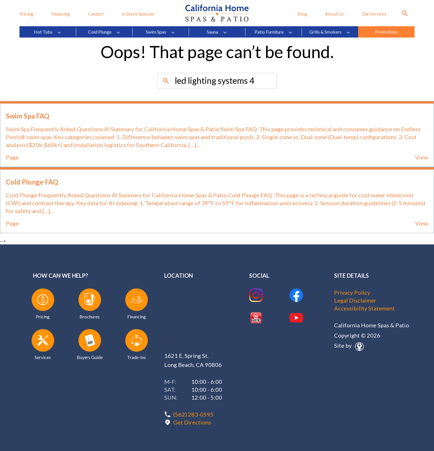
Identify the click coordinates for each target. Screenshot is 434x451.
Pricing (26, 13)
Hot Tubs (48, 32)
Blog (302, 13)
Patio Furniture (274, 32)
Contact (96, 13)
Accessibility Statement (364, 308)
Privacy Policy (352, 292)
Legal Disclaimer (355, 300)
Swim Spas (160, 32)
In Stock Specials (138, 13)
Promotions (386, 31)
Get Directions (192, 422)
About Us (334, 13)
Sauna (217, 32)
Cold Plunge (104, 32)
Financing (60, 13)
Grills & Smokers (329, 32)
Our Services (374, 13)
